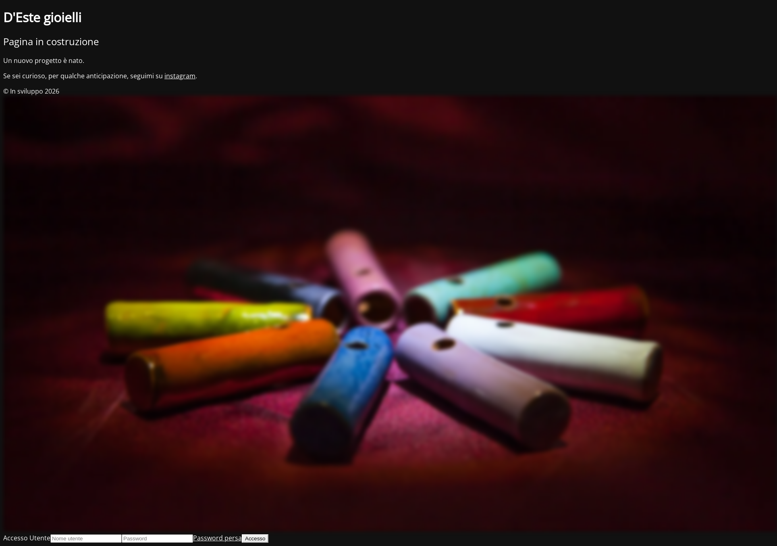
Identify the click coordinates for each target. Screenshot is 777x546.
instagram (179, 75)
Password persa (217, 537)
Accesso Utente (26, 537)
